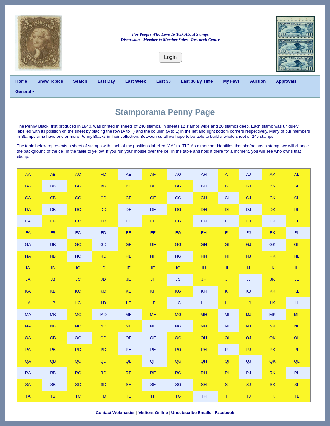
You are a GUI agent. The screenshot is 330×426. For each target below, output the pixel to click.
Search (80, 81)
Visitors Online (153, 412)
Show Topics (50, 81)
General (24, 91)
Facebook (224, 412)
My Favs (231, 81)
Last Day (106, 81)
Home (21, 81)
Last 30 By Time (197, 81)
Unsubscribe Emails (191, 412)
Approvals (286, 81)
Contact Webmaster (115, 412)
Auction (258, 81)
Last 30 (163, 81)
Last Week (135, 81)
